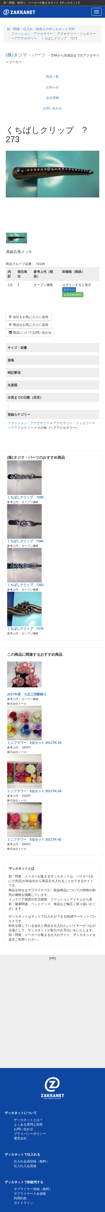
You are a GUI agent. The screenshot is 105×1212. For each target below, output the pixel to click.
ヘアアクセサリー (24, 38)
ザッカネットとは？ (28, 1120)
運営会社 (20, 1138)
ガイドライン (23, 1203)
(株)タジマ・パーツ (26, 54)
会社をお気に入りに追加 (28, 317)
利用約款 (20, 1198)
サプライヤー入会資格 (30, 1193)
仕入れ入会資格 (25, 1166)
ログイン (69, 289)
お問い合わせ (52, 108)
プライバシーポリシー (30, 1134)
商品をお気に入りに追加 (28, 325)
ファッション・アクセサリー (32, 33)
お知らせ (52, 87)
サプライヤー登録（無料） (33, 1189)
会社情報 (52, 98)
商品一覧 (52, 76)
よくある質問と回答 (28, 1124)
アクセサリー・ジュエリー (76, 33)
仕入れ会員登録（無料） (31, 1161)
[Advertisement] (52, 1013)
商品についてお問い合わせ (30, 332)
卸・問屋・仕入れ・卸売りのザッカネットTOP (41, 29)
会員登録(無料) (73, 294)
